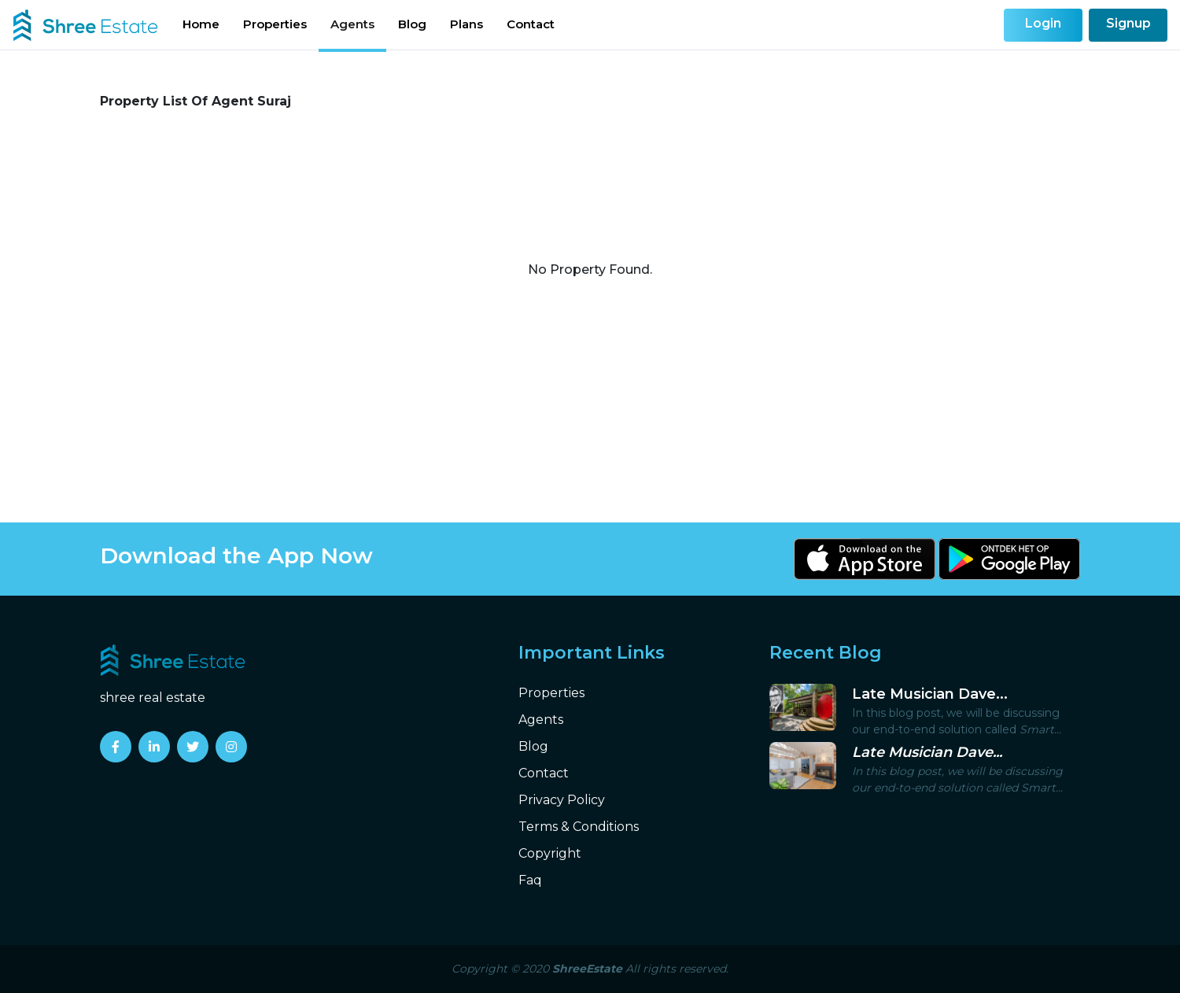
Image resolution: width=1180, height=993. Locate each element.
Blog (412, 24)
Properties (275, 24)
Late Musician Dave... (930, 694)
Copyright (549, 853)
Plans (466, 24)
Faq (530, 880)
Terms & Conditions (578, 826)
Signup (1128, 23)
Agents (352, 24)
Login (1043, 23)
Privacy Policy (561, 799)
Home (201, 24)
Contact (531, 24)
